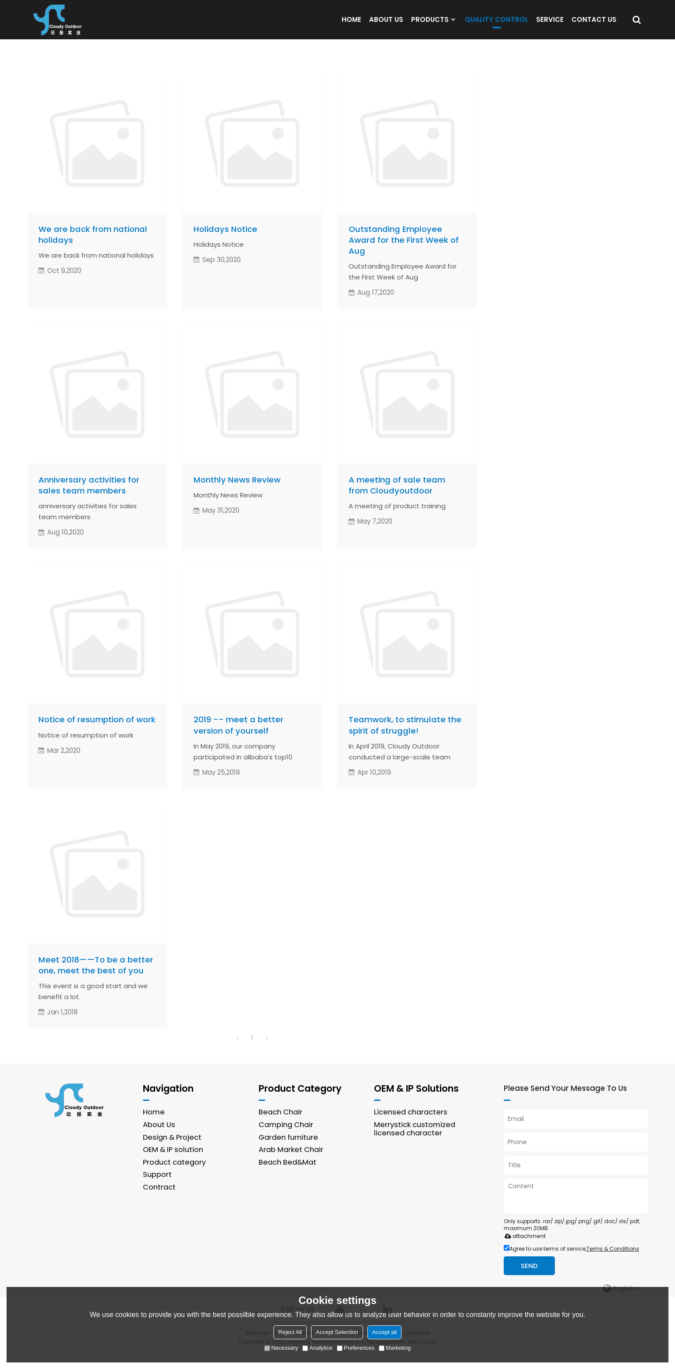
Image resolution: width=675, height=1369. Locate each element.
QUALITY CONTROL (496, 27)
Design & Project (172, 1153)
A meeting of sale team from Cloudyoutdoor (397, 498)
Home (154, 1128)
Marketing (395, 1348)
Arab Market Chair (291, 1166)
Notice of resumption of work (97, 733)
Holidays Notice (225, 240)
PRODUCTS (430, 25)
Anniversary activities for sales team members (88, 498)
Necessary (281, 1348)
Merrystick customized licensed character (414, 1144)
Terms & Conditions (612, 1264)
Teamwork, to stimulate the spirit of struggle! (405, 739)
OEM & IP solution (173, 1166)
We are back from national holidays (93, 246)
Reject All (290, 1332)
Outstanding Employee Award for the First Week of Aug (404, 252)
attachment (523, 1252)
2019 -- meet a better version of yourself (239, 739)
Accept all (384, 1332)
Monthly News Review (237, 492)
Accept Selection (337, 1332)
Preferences (355, 1348)
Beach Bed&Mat (288, 1178)
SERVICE (550, 25)
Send (530, 1281)
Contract (159, 1203)
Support (157, 1191)
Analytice (317, 1348)
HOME (351, 25)
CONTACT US (593, 25)
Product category (174, 1178)
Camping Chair (286, 1140)
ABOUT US (386, 25)
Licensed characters (410, 1128)
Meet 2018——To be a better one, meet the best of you (96, 980)
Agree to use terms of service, (571, 1264)
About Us (159, 1140)
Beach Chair (280, 1128)
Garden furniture (288, 1153)
